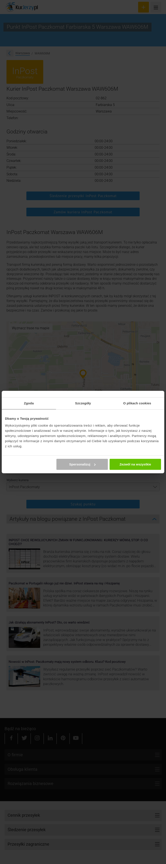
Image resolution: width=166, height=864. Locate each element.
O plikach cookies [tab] (137, 403)
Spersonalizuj (82, 464)
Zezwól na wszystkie (135, 464)
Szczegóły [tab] (83, 403)
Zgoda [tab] (29, 403)
